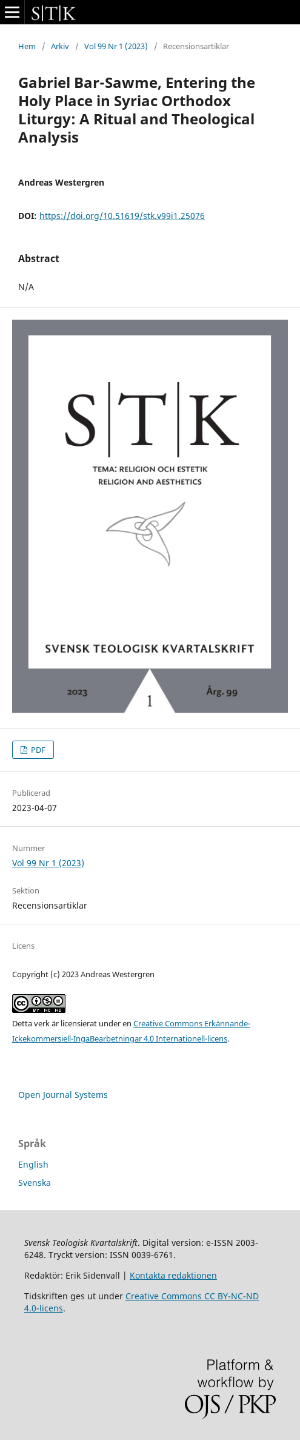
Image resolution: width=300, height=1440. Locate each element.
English (33, 1164)
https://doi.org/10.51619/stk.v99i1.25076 (122, 215)
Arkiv (60, 46)
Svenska (34, 1182)
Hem (27, 46)
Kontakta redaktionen (173, 1275)
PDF (37, 749)
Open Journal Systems (63, 1094)
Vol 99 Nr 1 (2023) (116, 46)
